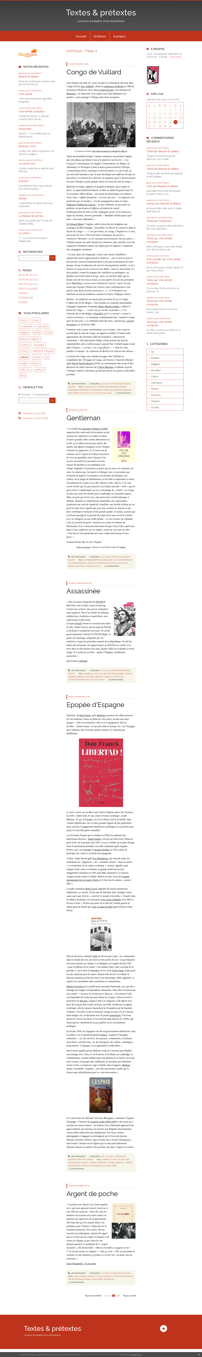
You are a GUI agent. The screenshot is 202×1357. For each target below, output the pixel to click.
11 (180, 113)
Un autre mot (27, 163)
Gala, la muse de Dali (102, 907)
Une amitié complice (32, 111)
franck (128, 674)
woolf (97, 566)
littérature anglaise (29, 338)
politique (84, 393)
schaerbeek (26, 326)
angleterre (73, 393)
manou (150, 203)
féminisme (127, 560)
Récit (22, 375)
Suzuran (24, 181)
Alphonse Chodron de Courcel (81, 204)
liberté (107, 677)
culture (24, 357)
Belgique (155, 364)
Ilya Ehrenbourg (100, 858)
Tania (149, 151)
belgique (24, 332)
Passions (126, 384)
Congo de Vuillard (94, 72)
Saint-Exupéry (94, 839)
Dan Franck (84, 715)
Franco (104, 1035)
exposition (42, 326)
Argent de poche (92, 1194)
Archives (100, 36)
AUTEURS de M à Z (29, 279)
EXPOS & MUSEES (28, 288)
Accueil (81, 36)
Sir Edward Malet (75, 224)
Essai (48, 332)
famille (23, 363)
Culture (105, 384)
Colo (149, 186)
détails (122, 547)
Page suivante (129, 1295)
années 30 (88, 674)
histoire (35, 363)
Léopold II (98, 313)
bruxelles (39, 344)
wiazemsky (109, 1279)
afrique (122, 387)
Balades (155, 358)
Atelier (23, 198)
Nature (155, 388)
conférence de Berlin (114, 86)
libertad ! (98, 677)
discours (83, 1001)
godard (107, 1276)
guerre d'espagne (76, 677)
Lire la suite (175, 56)
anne (76, 1276)
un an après (97, 1279)
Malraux (126, 1065)
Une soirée (25, 93)
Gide (95, 956)
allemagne (116, 390)
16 (170, 117)
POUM (99, 602)
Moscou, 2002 (27, 146)
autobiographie (91, 560)
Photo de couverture (83, 547)
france (106, 390)
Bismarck (71, 93)
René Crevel (91, 889)
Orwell (78, 623)
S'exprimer (25, 128)
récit (93, 387)
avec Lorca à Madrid (111, 899)
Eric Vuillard (87, 86)
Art (102, 1156)
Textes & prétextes (101, 12)
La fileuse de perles (31, 215)
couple (90, 1276)
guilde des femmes (77, 563)
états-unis (25, 369)
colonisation (96, 390)
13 (154, 117)
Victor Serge (118, 970)
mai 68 (71, 1279)
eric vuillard (105, 393)
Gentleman (83, 418)
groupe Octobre (102, 849)
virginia (89, 566)
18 (180, 117)
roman (35, 320)
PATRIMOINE (26, 297)
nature (36, 357)
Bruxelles (156, 370)
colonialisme (106, 560)
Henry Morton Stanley (109, 306)
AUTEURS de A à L (28, 275)
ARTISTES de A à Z (28, 284)
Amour (23, 320)
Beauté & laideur (29, 76)
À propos (119, 36)
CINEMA (23, 293)
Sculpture (25, 344)
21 (160, 122)
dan (109, 674)
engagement (118, 674)
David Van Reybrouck (82, 363)
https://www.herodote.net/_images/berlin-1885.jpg (109, 151)
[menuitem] (81, 36)
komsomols (115, 1015)
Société (71, 387)
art (46, 357)
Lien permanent (77, 384)
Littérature (115, 384)
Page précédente (93, 1295)
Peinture (81, 1159)
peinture (39, 369)
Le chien (24, 233)
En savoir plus (135, 1354)
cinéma (83, 1276)
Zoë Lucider (154, 259)
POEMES (23, 302)
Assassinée (83, 591)
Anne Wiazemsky (75, 1263)
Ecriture (24, 351)
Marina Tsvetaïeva (75, 986)
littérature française (43, 351)
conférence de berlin (78, 390)
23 (170, 122)
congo (87, 387)
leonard (91, 563)
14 (160, 117)
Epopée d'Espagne (95, 705)
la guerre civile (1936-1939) (103, 1121)
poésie (37, 332)
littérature (117, 677)
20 (154, 122)
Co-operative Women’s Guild (93, 428)
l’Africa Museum (105, 367)
